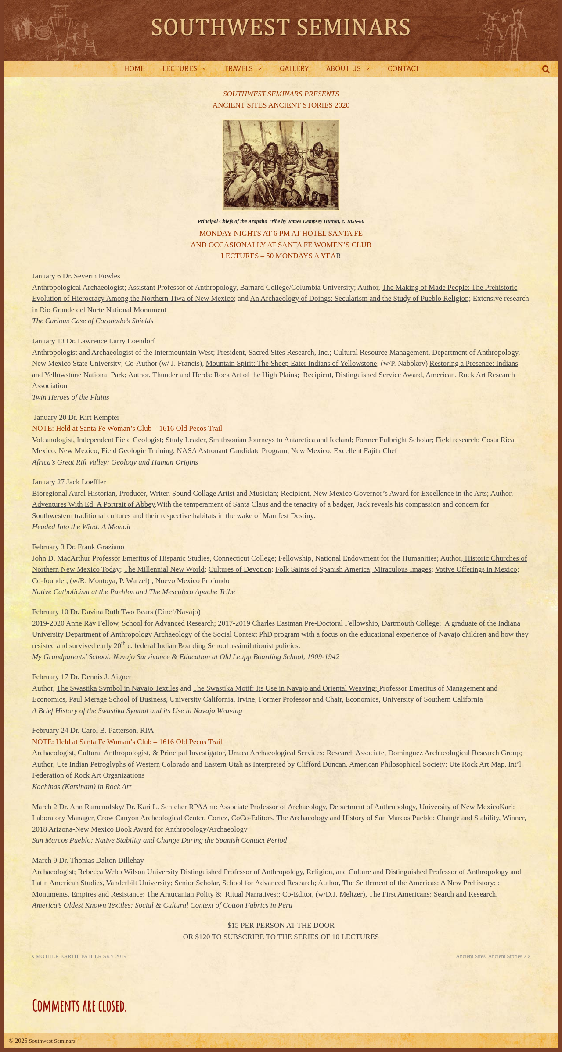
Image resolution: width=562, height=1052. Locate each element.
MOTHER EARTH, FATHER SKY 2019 (79, 956)
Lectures (179, 69)
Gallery (294, 69)
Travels (238, 69)
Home (134, 69)
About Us (343, 69)
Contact (404, 69)
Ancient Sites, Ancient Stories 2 (493, 956)
